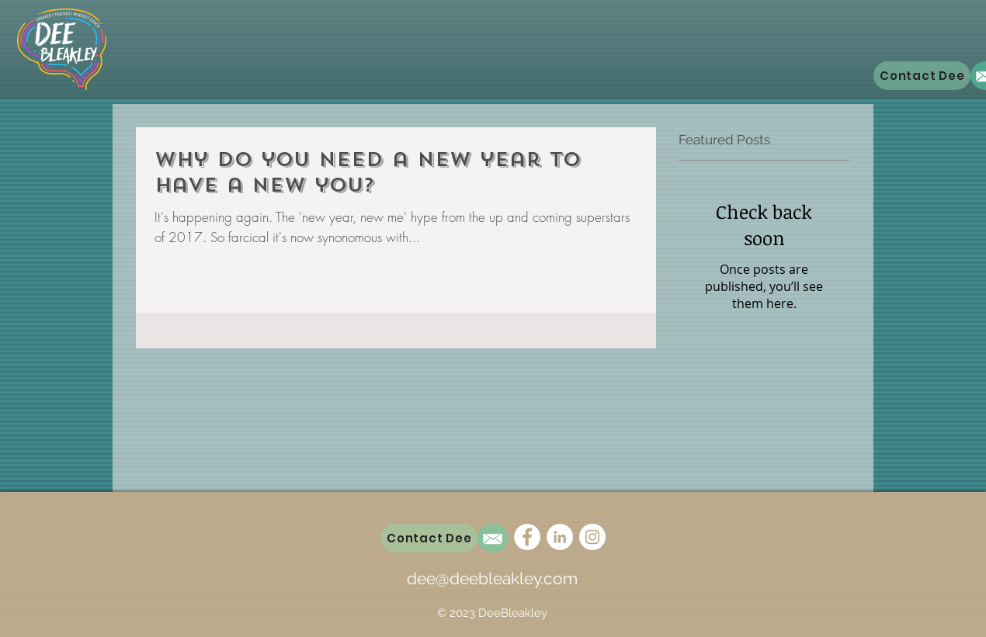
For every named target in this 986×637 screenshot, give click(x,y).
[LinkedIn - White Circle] (560, 537)
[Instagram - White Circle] (592, 537)
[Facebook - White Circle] (527, 537)
